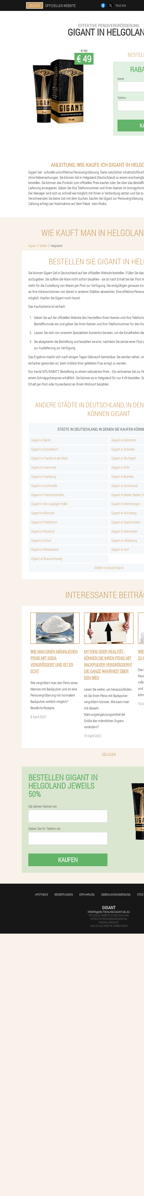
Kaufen (68, 860)
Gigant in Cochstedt (44, 485)
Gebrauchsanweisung (116, 894)
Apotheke (41, 894)
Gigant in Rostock (43, 531)
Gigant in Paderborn (44, 522)
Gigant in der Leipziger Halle (49, 503)
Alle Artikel (109, 754)
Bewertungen (64, 894)
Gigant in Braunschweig (46, 558)
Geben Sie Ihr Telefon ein (44, 828)
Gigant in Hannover (44, 467)
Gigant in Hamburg (43, 476)
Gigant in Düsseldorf (44, 449)
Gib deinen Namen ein (42, 806)
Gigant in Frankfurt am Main (49, 458)
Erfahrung (87, 894)
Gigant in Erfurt (41, 540)
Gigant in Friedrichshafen (47, 494)
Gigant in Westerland (45, 549)
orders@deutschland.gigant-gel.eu (109, 912)
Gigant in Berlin (41, 440)
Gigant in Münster (43, 513)
